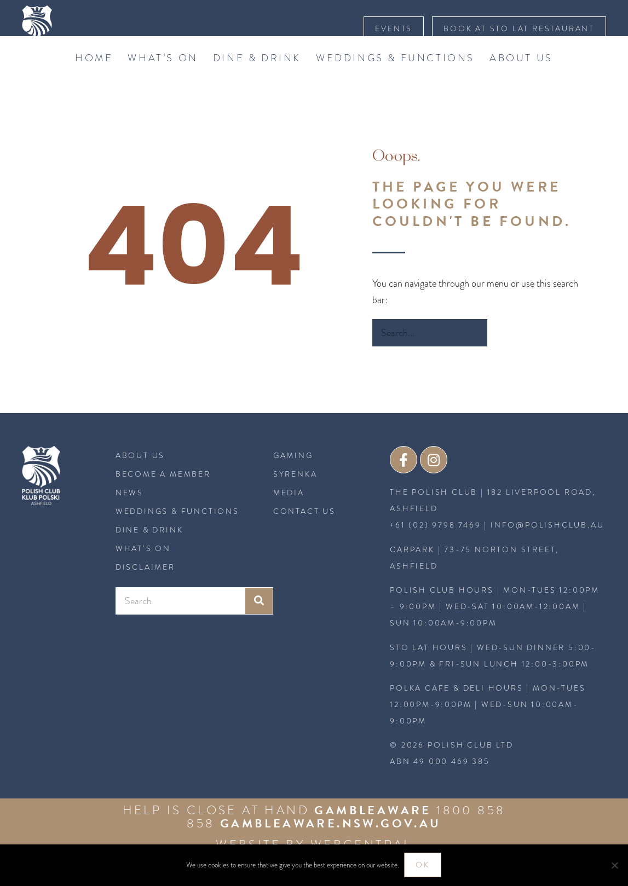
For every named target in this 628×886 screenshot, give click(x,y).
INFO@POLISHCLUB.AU (547, 547)
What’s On (163, 79)
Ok (423, 865)
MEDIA (288, 514)
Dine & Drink (257, 79)
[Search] (501, 354)
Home (94, 79)
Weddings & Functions (395, 79)
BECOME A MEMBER (163, 495)
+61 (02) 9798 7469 (435, 547)
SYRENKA (295, 495)
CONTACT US (304, 533)
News (129, 514)
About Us (521, 79)
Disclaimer (145, 588)
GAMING (293, 477)
